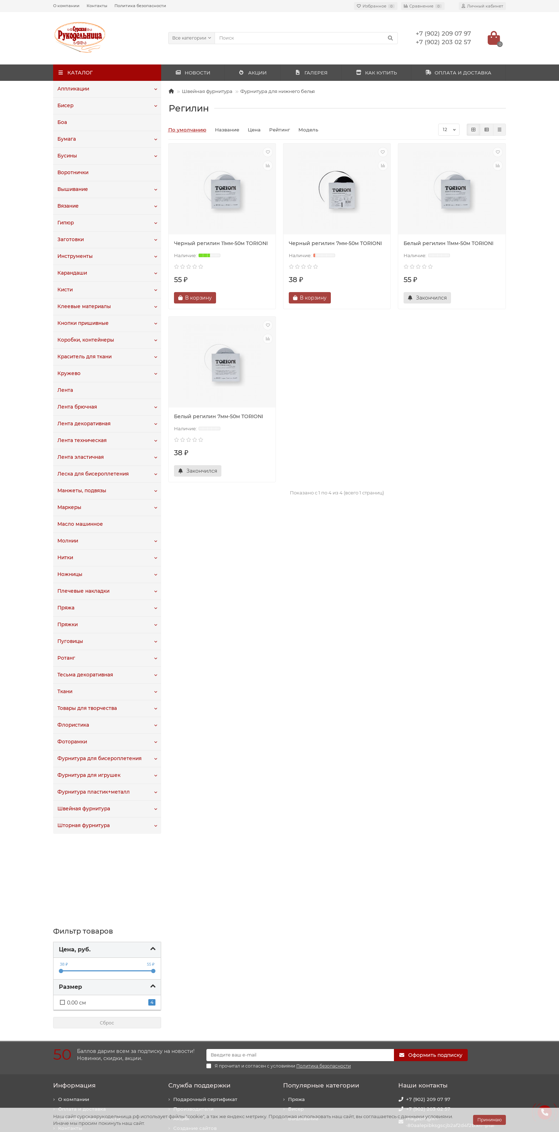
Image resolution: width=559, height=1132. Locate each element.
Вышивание (72, 189)
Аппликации (73, 89)
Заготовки (70, 240)
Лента (65, 390)
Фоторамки (72, 742)
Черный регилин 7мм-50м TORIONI (335, 243)
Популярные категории (321, 1001)
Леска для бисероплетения (92, 474)
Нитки (65, 558)
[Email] (300, 971)
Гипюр (65, 223)
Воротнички (72, 173)
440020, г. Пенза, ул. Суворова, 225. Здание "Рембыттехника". (450, 1073)
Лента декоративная (83, 424)
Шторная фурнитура (83, 826)
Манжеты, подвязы (81, 491)
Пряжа (65, 608)
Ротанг (66, 658)
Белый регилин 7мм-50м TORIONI (218, 416)
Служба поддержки (199, 1001)
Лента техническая (81, 440)
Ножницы (69, 574)
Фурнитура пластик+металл (93, 792)
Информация (74, 1001)
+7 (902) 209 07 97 (428, 1015)
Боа (62, 122)
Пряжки (67, 625)
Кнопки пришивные (82, 323)
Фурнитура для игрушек (88, 775)
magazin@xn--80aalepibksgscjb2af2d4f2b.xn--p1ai (450, 1038)
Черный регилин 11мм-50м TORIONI (221, 243)
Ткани (64, 692)
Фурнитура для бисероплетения (98, 759)
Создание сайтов (195, 1044)
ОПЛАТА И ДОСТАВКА (458, 73)
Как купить (72, 1054)
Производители (193, 1025)
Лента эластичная (80, 457)
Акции (181, 1035)
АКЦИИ (253, 73)
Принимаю (489, 1119)
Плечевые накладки (82, 591)
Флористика (73, 725)
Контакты (97, 5)
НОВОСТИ (192, 73)
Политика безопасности (140, 5)
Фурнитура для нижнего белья (277, 91)
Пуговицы (70, 641)
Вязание (67, 206)
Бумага (66, 139)
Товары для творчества (87, 708)
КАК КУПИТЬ (376, 73)
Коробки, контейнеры (85, 340)
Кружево (68, 374)
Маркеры (69, 507)
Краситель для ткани (84, 357)
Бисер (65, 106)
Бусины (67, 156)
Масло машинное (80, 524)
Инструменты (74, 256)
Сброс (107, 939)
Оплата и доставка (82, 1025)
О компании (66, 5)
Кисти (64, 290)
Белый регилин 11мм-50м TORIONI (448, 243)
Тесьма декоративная (84, 675)
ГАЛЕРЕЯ (311, 73)
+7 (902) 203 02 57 (428, 1025)
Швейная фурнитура (83, 809)
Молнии (67, 541)
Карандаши (72, 273)
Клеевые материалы (83, 307)
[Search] (306, 38)
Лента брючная (77, 407)
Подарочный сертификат (205, 1015)
